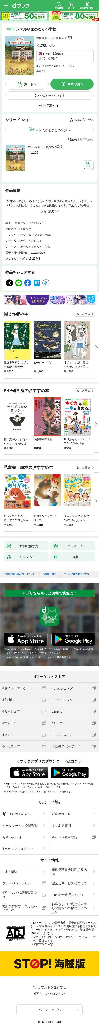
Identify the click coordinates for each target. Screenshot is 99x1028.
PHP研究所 (24, 229)
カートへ (30, 84)
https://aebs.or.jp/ (43, 944)
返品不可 (41, 70)
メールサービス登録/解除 (20, 825)
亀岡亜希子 (43, 38)
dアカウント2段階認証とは (20, 894)
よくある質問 (61, 825)
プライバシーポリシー (18, 883)
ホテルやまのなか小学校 (45, 147)
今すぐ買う (75, 84)
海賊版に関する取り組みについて (19, 908)
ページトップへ (49, 1010)
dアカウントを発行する (49, 987)
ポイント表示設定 (64, 837)
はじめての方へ (16, 814)
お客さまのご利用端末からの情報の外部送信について (69, 908)
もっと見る (83, 314)
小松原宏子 (60, 38)
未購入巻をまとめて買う (52, 130)
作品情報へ (47, 105)
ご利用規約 (10, 871)
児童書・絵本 (42, 234)
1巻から (73, 139)
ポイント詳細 (47, 58)
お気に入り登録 (84, 119)
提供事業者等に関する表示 (69, 871)
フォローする (70, 38)
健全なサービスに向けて (69, 883)
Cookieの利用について (68, 895)
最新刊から (87, 139)
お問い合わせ (11, 837)
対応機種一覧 (61, 814)
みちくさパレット (31, 240)
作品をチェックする (52, 95)
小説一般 (25, 234)
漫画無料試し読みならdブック (19, 574)
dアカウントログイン (17, 849)
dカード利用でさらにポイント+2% (54, 66)
